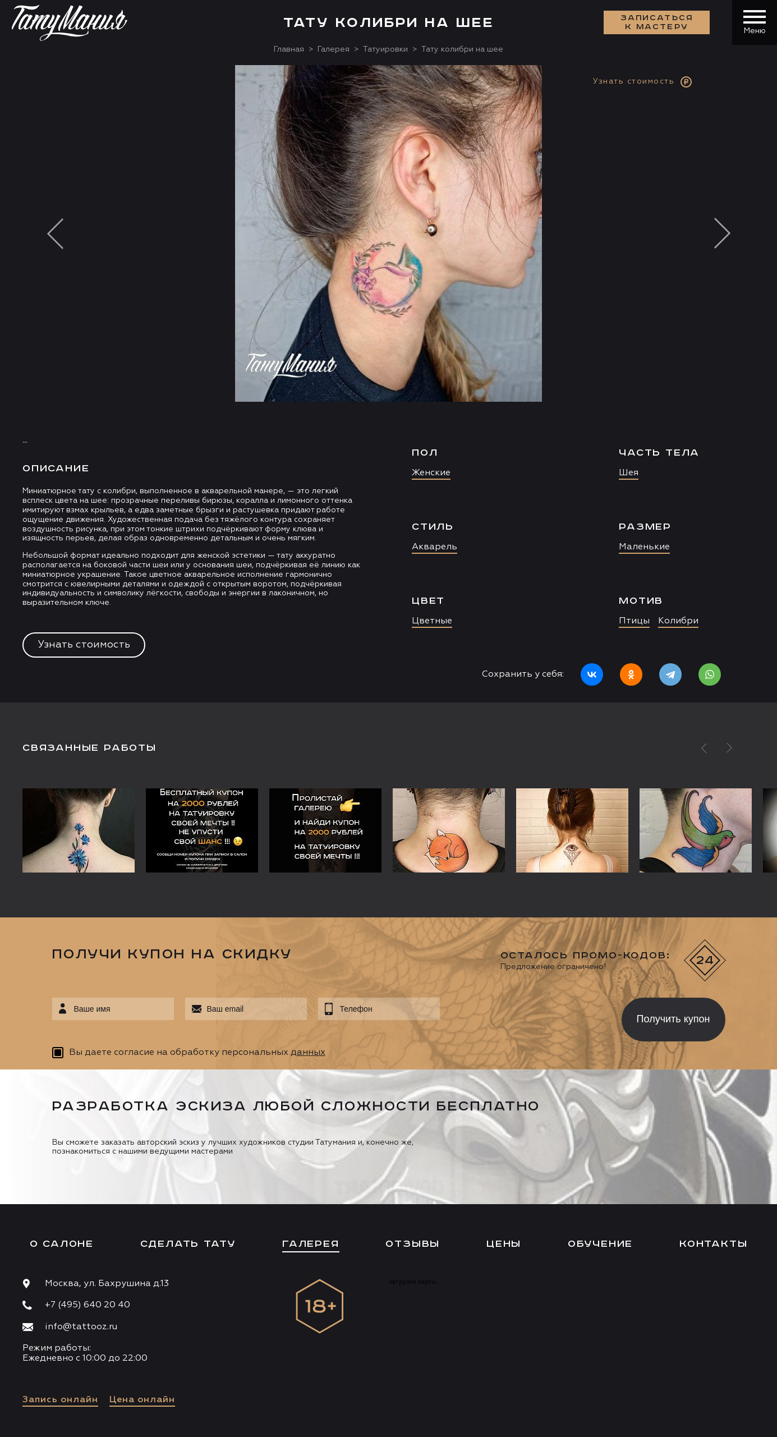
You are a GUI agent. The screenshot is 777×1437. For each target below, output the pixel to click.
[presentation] (522, 1016)
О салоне (62, 1244)
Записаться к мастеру (656, 22)
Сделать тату (188, 1244)
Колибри (678, 621)
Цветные (432, 621)
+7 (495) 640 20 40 (87, 1305)
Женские (431, 473)
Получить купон (673, 1019)
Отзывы (412, 1244)
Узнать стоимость (84, 645)
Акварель (434, 547)
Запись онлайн (60, 1399)
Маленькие (644, 547)
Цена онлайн (142, 1399)
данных (308, 1052)
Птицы (634, 621)
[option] (388, 384)
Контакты (713, 1244)
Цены (503, 1244)
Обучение (600, 1244)
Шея (628, 473)
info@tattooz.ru (81, 1327)
